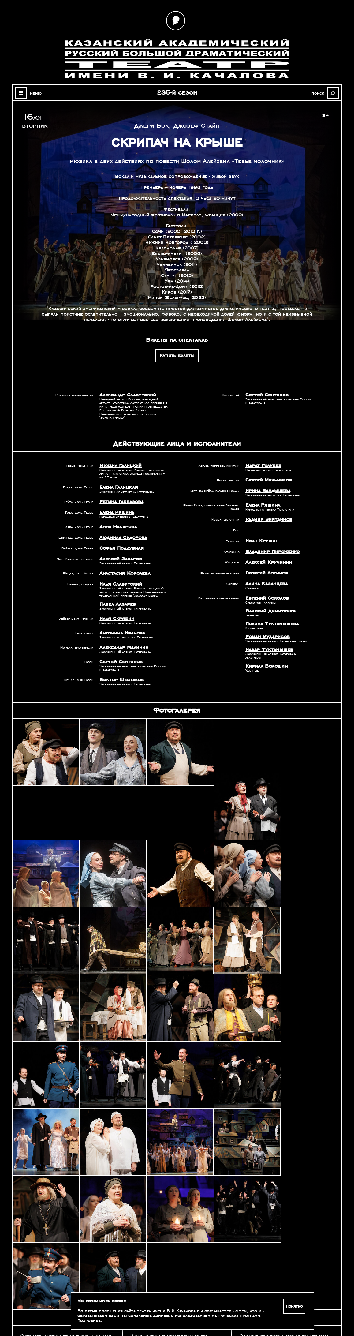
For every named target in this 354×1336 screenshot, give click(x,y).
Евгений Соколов (266, 598)
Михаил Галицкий (118, 465)
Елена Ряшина (115, 512)
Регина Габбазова (120, 501)
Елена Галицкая (117, 487)
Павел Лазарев (116, 604)
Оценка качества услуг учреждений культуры (55, 1304)
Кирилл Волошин (265, 666)
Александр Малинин (122, 647)
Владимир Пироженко (270, 551)
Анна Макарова (117, 527)
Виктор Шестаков (120, 680)
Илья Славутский (119, 584)
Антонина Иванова (121, 633)
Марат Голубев (262, 465)
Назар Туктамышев (267, 649)
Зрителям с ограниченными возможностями (55, 1311)
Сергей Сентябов (265, 395)
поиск (319, 93)
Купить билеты (177, 355)
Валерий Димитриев (268, 611)
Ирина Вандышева (267, 490)
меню (34, 93)
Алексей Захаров (119, 559)
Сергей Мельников (267, 480)
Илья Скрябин (115, 618)
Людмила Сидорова (121, 537)
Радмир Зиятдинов (267, 519)
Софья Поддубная (120, 548)
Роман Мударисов (266, 636)
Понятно (294, 1306)
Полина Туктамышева (270, 624)
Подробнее (89, 1320)
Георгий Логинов (265, 573)
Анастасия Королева (123, 573)
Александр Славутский (125, 395)
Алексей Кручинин (267, 562)
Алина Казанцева (265, 583)
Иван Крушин (261, 541)
